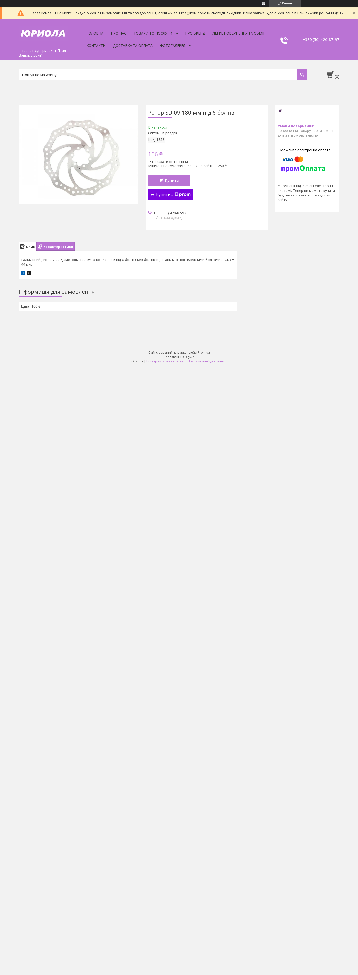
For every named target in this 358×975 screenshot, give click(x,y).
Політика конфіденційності (207, 361)
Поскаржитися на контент (165, 361)
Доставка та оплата (133, 45)
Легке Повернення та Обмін (239, 33)
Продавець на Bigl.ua (179, 357)
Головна (95, 33)
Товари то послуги (153, 33)
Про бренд (195, 33)
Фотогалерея (172, 45)
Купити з (173, 194)
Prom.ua (204, 352)
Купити (172, 180)
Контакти (96, 45)
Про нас (118, 33)
